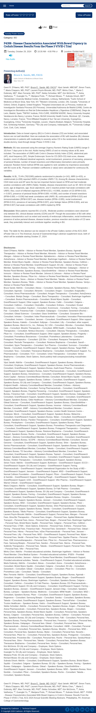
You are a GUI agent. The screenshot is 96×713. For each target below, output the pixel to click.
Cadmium (15, 708)
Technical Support (29, 708)
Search (87, 6)
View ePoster (84, 15)
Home (11, 6)
